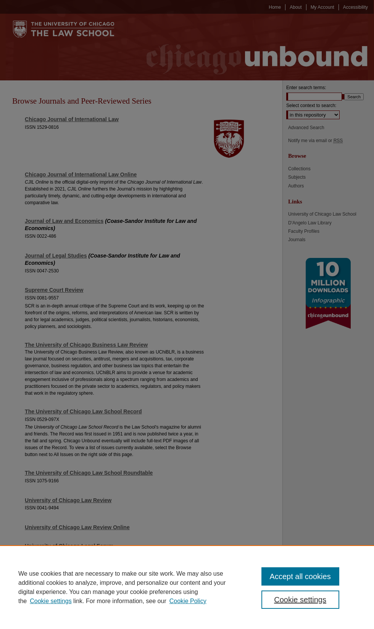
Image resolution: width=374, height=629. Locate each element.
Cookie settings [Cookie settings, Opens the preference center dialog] (300, 599)
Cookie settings (50, 601)
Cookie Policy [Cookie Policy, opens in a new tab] (187, 601)
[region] (187, 587)
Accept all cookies (300, 576)
